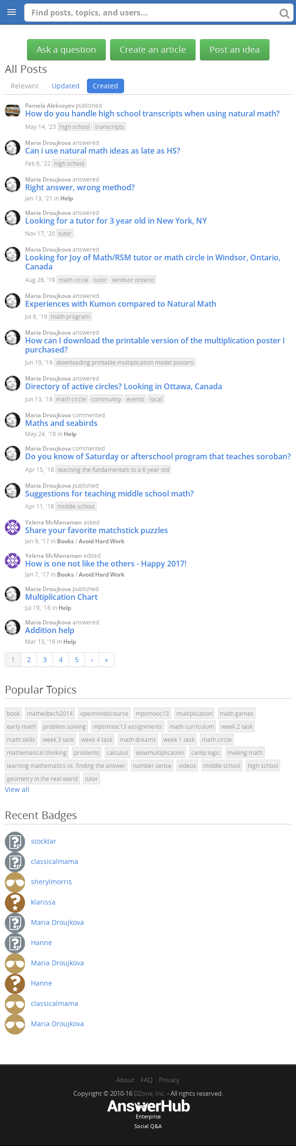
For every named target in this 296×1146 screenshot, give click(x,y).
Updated (66, 85)
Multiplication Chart (61, 597)
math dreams (138, 739)
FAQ (147, 1079)
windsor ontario (133, 279)
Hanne (41, 942)
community (106, 399)
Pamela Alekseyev (49, 105)
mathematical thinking (37, 752)
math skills (21, 739)
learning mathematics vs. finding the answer (66, 765)
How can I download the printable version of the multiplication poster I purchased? (155, 345)
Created (105, 85)
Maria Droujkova (48, 143)
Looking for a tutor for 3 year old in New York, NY (116, 220)
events (135, 399)
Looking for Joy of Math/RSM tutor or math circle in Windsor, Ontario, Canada (153, 262)
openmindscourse (104, 713)
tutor (64, 233)
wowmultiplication (160, 752)
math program (70, 316)
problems (86, 752)
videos (187, 765)
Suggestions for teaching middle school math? (109, 493)
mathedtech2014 (50, 713)
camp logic (205, 752)
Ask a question (66, 49)
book (13, 713)
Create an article (153, 49)
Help (66, 198)
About (125, 1079)
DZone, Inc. (150, 1093)
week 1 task (179, 739)
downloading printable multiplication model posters (125, 362)
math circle (73, 279)
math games (237, 713)
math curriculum (191, 726)
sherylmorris (51, 881)
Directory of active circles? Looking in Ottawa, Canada (123, 386)
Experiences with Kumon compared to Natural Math (120, 303)
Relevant (25, 85)
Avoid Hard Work (102, 541)
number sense (152, 765)
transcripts (109, 126)
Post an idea (235, 49)
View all (17, 789)
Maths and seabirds (61, 423)
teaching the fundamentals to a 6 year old (113, 469)
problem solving (64, 726)
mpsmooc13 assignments (127, 726)
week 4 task (97, 739)
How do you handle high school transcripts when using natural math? (152, 113)
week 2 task (237, 726)
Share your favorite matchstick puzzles (96, 530)
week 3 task (58, 739)
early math (21, 726)
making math (245, 752)
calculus (117, 752)
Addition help (49, 630)
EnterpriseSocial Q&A (148, 1115)
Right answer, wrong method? (80, 187)
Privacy (169, 1079)
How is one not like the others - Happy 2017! (105, 563)
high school (74, 126)
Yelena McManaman (53, 522)
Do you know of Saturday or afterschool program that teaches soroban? (158, 456)
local (156, 399)
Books (65, 541)
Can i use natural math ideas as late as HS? (102, 150)
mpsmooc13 (152, 713)
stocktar (43, 841)
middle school (76, 506)
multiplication (194, 713)
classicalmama (54, 861)
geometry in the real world (42, 778)
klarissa (43, 901)
